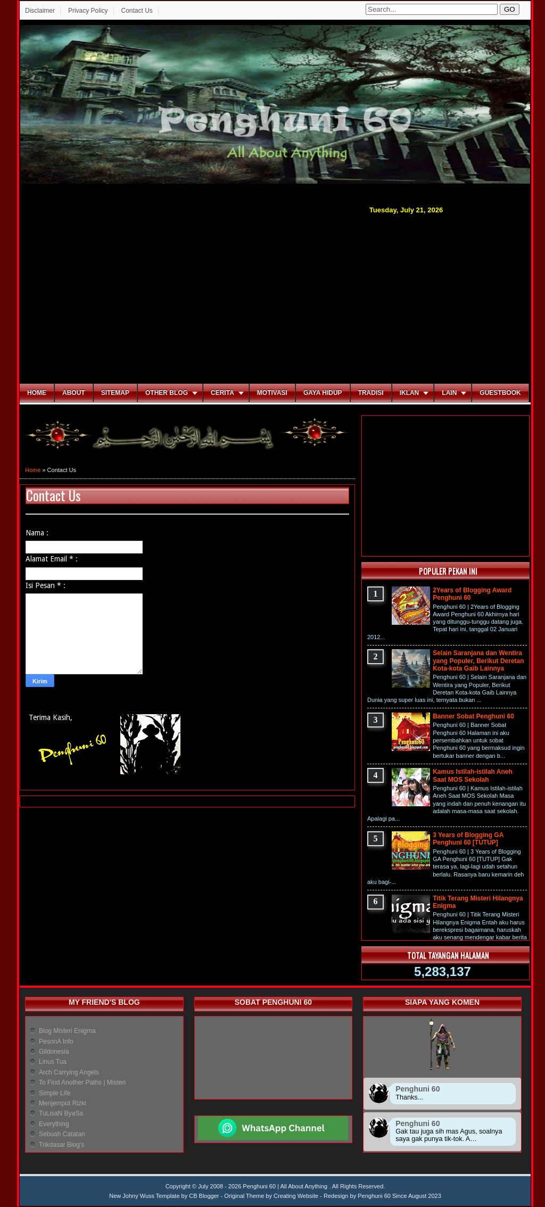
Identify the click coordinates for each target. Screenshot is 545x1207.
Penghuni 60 (374, 1196)
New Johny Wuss (131, 1196)
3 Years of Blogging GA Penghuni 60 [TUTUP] (468, 838)
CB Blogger (204, 1196)
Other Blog (166, 392)
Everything (54, 1124)
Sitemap (115, 392)
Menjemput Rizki (62, 1103)
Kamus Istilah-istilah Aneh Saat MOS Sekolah (473, 775)
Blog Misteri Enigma (67, 1031)
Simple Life (54, 1093)
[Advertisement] (275, 297)
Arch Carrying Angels (69, 1072)
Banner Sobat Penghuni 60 (473, 716)
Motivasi (272, 392)
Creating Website (296, 1196)
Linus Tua (53, 1061)
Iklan (409, 392)
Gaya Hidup (322, 392)
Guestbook (500, 392)
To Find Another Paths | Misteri (82, 1082)
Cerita (222, 392)
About (73, 392)
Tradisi (371, 392)
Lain (449, 392)
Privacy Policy (88, 10)
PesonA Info (56, 1041)
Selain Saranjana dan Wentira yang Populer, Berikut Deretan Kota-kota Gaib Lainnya (478, 660)
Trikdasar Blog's (61, 1144)
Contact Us (136, 10)
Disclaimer (40, 10)
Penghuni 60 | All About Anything (286, 1186)
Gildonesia (54, 1051)
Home (36, 392)
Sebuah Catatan (62, 1134)
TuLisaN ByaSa (61, 1113)
